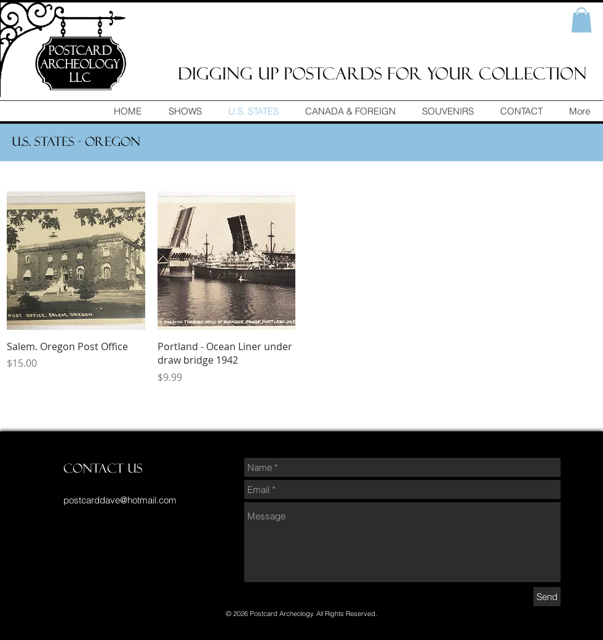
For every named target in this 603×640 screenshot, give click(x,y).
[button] (581, 20)
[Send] (547, 596)
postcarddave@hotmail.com (120, 500)
